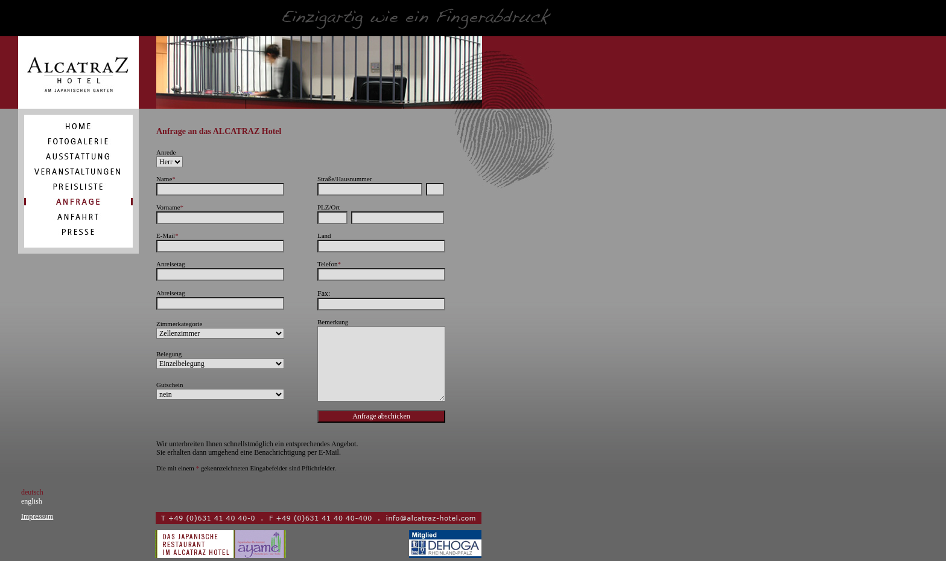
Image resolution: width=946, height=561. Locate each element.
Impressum (37, 516)
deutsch (32, 492)
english (31, 501)
